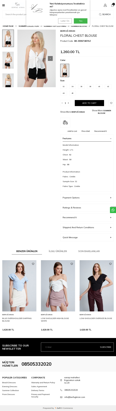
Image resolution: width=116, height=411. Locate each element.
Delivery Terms (37, 390)
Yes (80, 20)
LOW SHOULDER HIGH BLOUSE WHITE (55, 319)
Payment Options (87, 197)
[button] (50, 58)
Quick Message (87, 237)
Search (105, 14)
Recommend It (100, 131)
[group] (36, 58)
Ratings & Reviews (87, 207)
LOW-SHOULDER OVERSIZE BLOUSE (96, 318)
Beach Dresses (9, 382)
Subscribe (105, 347)
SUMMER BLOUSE (79, 26)
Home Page (8, 26)
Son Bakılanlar (89, 251)
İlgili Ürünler (58, 251)
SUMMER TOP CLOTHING (55, 26)
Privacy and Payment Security (40, 395)
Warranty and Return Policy (43, 382)
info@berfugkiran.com (74, 397)
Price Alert (86, 131)
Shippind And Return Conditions (87, 227)
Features (87, 138)
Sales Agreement (39, 386)
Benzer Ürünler (26, 251)
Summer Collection (10, 390)
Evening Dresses (9, 386)
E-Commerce (67, 408)
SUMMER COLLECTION (29, 26)
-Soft (58, 408)
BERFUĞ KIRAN (67, 31)
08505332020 (37, 364)
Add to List (72, 131)
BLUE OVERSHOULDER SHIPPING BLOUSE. (17, 319)
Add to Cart (89, 103)
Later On (65, 20)
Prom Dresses (8, 394)
